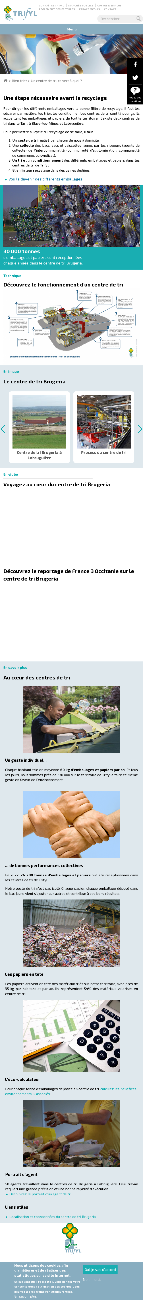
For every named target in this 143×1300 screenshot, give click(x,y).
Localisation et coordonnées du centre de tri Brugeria (52, 1216)
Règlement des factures (57, 9)
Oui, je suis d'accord (100, 1269)
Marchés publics (80, 5)
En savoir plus (25, 1296)
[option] (39, 425)
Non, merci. (92, 1280)
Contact (110, 9)
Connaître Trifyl (51, 5)
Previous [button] (4, 429)
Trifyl (5, 80)
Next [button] (138, 429)
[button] (71, 326)
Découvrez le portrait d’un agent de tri (40, 1194)
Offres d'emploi (109, 5)
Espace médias (89, 9)
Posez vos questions (135, 99)
